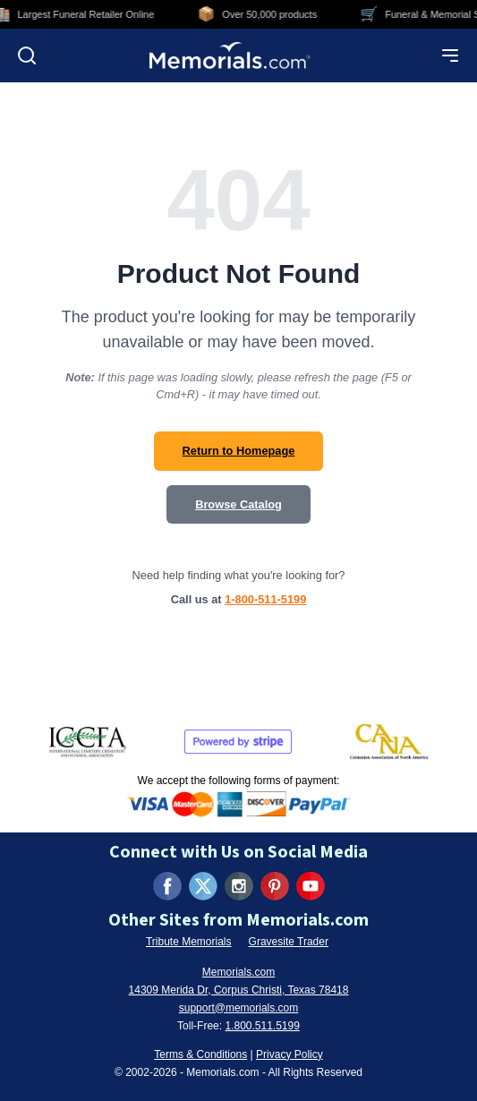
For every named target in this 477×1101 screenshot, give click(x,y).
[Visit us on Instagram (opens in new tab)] (239, 886)
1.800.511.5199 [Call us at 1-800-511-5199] (262, 1026)
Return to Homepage (239, 450)
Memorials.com (238, 972)
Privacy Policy (289, 1054)
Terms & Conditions (200, 1054)
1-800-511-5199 (265, 599)
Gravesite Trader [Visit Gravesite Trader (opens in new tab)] (288, 941)
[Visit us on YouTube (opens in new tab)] (310, 886)
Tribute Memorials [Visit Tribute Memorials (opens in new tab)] (189, 941)
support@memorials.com (239, 1008)
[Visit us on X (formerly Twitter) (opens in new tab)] (203, 886)
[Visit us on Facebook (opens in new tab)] (167, 886)
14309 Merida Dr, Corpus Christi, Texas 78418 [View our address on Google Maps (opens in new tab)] (239, 990)
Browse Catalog (238, 504)
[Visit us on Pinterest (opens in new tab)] (274, 886)
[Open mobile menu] (450, 55)
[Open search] (27, 55)
